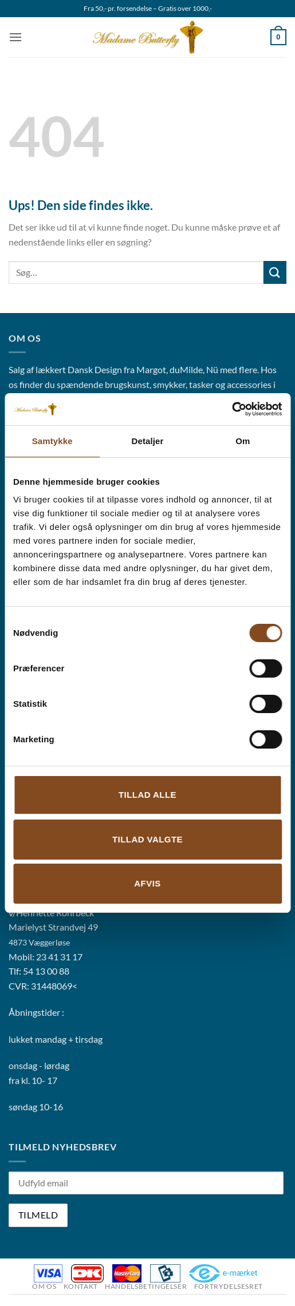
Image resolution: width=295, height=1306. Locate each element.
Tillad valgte (147, 839)
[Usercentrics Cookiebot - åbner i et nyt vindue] (232, 409)
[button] (15, 37)
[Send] (274, 272)
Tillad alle (147, 795)
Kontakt (81, 1286)
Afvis (147, 883)
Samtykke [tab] (52, 441)
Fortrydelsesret (228, 1286)
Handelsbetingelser (146, 1286)
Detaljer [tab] (148, 441)
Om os (44, 1286)
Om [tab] (242, 441)
